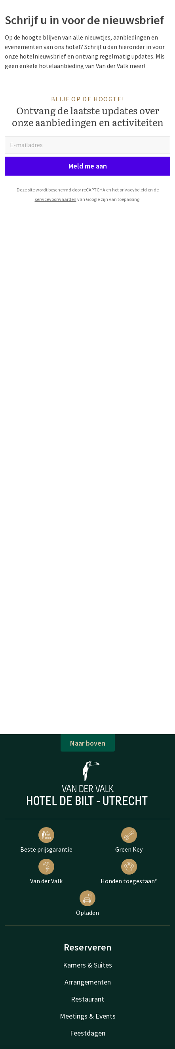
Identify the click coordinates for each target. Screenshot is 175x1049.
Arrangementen (88, 982)
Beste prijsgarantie (46, 840)
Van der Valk (46, 872)
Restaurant (87, 999)
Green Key (129, 840)
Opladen (87, 903)
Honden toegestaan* (129, 872)
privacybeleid (133, 190)
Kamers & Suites (87, 964)
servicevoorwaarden (55, 199)
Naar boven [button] (87, 743)
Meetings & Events (88, 1016)
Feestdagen (87, 1033)
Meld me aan (87, 165)
